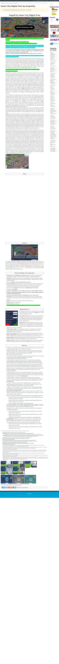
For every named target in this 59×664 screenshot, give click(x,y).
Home (34, 0)
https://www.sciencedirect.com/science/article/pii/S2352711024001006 (19, 353)
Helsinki (27, 138)
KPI (21, 67)
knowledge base (36, 334)
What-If (10, 137)
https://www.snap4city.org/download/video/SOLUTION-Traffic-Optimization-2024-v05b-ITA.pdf (25, 434)
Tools (47, 0)
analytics (13, 121)
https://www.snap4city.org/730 (11, 102)
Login (52, 4)
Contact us (39, 495)
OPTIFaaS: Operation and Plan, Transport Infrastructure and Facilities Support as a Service (18, 443)
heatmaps (7, 89)
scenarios (10, 119)
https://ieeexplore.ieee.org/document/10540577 (26, 47)
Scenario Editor (9, 450)
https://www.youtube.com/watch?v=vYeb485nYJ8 (27, 417)
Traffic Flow (10, 453)
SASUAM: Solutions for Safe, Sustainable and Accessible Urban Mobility (15, 442)
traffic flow (14, 117)
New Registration (55, 9)
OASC (35, 53)
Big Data (42, 455)
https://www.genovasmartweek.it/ (30, 391)
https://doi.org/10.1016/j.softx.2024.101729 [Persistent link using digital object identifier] (10, 449)
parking (42, 66)
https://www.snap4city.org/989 (22, 52)
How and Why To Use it (40, 0)
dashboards (22, 351)
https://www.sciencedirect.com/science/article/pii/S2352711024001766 (16, 446)
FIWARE (21, 53)
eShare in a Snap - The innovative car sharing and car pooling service (18, 437)
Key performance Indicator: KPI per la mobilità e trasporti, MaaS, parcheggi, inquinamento (18, 440)
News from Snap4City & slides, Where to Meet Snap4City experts (53, 110)
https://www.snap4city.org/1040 (19, 432)
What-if (17, 450)
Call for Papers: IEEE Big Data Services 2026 (52, 149)
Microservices (8, 55)
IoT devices (28, 283)
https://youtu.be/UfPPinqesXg (25, 403)
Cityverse (7, 49)
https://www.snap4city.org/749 (11, 78)
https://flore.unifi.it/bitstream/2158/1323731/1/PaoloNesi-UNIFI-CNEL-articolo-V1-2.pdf (27, 366)
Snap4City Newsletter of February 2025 (52, 116)
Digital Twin (38, 392)
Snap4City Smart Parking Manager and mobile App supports (17, 438)
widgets (22, 262)
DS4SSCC (38, 85)
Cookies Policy (26, 495)
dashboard (7, 262)
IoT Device (36, 88)
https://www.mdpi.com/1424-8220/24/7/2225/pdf (38, 450)
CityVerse (14, 72)
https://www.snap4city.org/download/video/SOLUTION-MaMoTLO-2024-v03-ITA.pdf (23, 436)
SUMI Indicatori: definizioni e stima (9, 444)
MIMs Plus (24, 85)
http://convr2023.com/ (26, 419)
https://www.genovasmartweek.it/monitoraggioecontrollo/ (27, 395)
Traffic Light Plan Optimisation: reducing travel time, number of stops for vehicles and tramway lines (22, 435)
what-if (21, 50)
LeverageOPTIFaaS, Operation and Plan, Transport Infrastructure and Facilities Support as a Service (20, 441)
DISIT (14, 430)
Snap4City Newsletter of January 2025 (52, 126)
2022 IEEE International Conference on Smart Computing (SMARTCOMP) (28, 388)
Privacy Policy (20, 495)
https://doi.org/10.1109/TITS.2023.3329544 (12, 454)
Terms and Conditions (32, 495)
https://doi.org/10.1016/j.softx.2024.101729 (14, 354)
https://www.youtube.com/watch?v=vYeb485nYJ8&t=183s (17, 42)
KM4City (31, 334)
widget (30, 267)
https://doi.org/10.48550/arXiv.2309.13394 (19, 358)
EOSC (41, 53)
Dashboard (16, 109)
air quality (38, 66)
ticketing (8, 302)
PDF (32, 433)
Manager (42, 101)
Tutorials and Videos (53, 0)
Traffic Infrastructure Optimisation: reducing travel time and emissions (17, 433)
